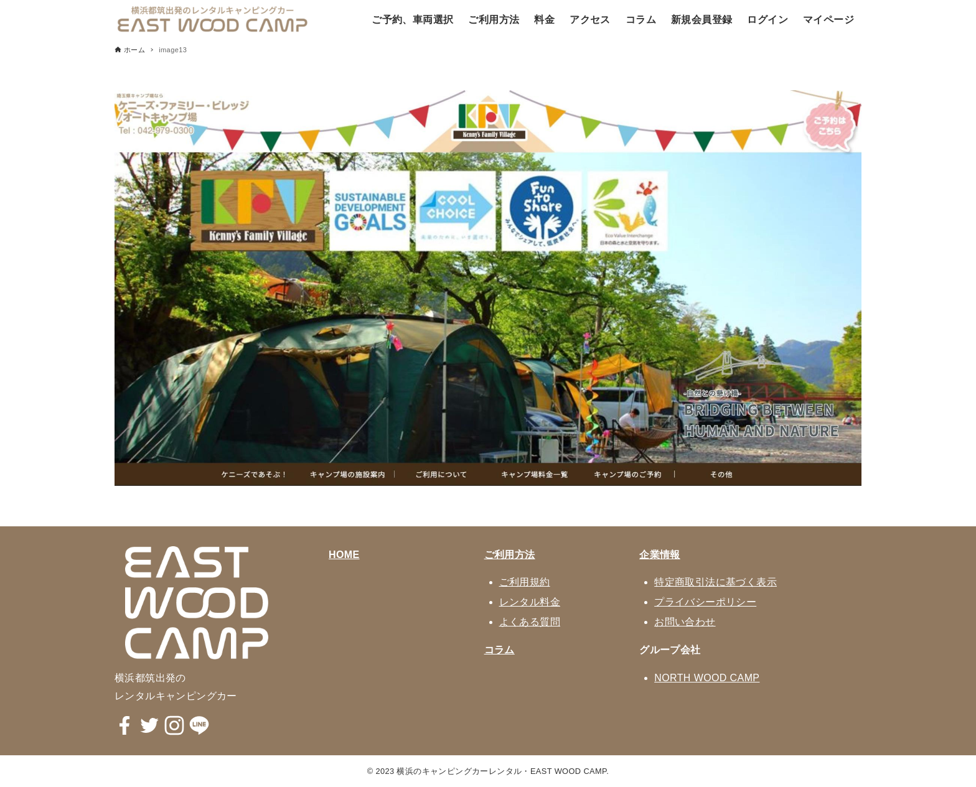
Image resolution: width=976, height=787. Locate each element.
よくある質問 (529, 622)
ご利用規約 (524, 582)
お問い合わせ (684, 622)
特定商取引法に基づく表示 (715, 582)
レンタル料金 (529, 602)
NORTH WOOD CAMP (706, 678)
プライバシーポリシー (705, 602)
